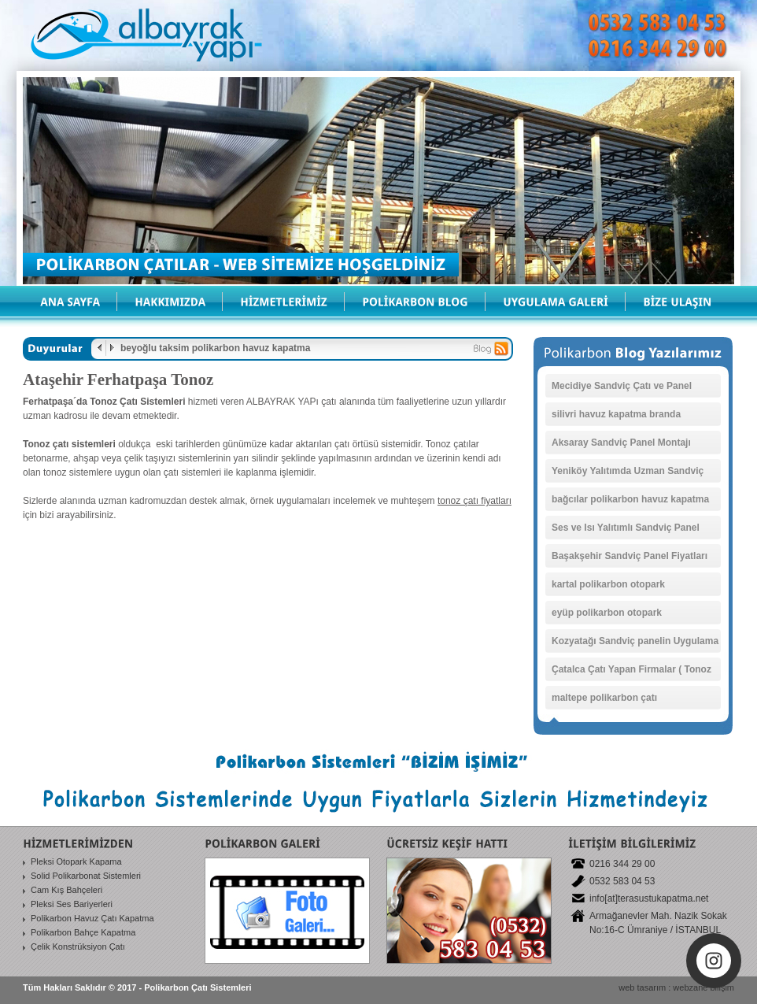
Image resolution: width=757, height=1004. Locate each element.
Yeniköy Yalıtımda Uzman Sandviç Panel (627, 474)
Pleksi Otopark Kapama (76, 861)
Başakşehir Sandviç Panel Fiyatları (629, 555)
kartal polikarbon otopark (608, 584)
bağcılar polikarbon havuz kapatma (630, 499)
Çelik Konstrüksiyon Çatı (78, 946)
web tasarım (642, 987)
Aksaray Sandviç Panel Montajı (621, 442)
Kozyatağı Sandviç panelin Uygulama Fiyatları (635, 644)
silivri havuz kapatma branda (616, 414)
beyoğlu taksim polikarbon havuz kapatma (215, 348)
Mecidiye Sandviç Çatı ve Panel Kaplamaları (622, 389)
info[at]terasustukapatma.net (648, 898)
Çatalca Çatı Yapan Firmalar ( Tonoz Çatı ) (631, 672)
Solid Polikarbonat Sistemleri (86, 875)
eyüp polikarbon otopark (607, 612)
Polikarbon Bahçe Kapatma (83, 932)
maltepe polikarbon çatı (604, 697)
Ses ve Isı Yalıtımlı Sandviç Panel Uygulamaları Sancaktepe (626, 530)
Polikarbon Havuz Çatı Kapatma (92, 918)
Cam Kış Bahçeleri (66, 890)
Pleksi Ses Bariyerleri (72, 904)
